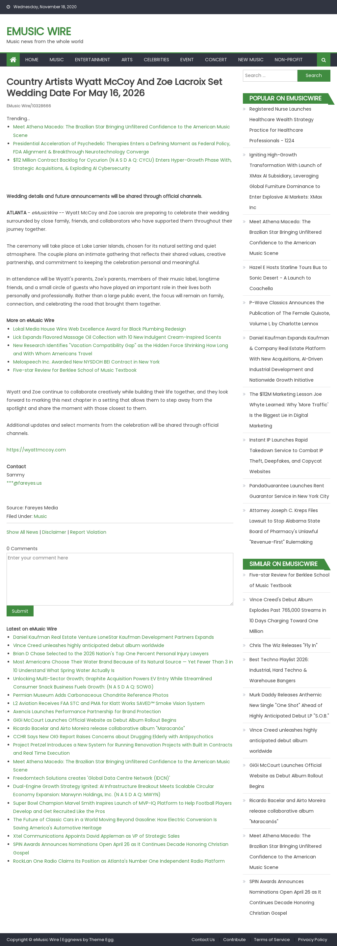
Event (187, 59)
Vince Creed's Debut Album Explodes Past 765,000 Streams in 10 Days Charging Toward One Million (287, 615)
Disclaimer (54, 531)
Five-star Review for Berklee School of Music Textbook (75, 370)
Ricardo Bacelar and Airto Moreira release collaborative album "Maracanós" (99, 728)
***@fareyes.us (24, 482)
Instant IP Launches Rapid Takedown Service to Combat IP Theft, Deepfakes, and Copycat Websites (286, 456)
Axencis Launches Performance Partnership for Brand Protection (87, 711)
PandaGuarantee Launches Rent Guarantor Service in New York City (289, 491)
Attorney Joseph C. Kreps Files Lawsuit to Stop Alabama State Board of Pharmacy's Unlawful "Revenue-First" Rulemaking (284, 526)
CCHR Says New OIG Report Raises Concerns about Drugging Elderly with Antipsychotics (113, 736)
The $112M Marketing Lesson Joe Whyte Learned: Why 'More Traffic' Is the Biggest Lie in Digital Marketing (288, 410)
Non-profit (289, 59)
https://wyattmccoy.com (36, 449)
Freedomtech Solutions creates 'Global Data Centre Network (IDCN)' (91, 777)
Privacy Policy (312, 939)
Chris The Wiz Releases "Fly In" (283, 645)
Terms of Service (272, 939)
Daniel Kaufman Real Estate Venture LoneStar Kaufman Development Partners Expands (113, 637)
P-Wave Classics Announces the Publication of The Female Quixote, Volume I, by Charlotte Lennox (289, 313)
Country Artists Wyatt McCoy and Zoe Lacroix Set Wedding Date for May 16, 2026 (118, 87)
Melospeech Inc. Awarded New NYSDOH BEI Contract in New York (86, 362)
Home (32, 59)
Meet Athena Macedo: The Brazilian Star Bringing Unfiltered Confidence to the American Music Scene (285, 237)
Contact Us (203, 939)
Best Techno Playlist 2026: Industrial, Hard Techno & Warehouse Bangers (279, 670)
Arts (127, 59)
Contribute (234, 939)
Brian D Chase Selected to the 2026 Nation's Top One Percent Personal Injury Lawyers (111, 653)
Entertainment (92, 59)
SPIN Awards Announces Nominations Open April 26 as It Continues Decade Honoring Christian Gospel (285, 897)
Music (57, 59)
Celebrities (156, 59)
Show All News (22, 531)
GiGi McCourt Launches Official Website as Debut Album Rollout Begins (94, 719)
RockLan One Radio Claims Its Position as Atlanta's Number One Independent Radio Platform (119, 860)
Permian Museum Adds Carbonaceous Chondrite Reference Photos (90, 694)
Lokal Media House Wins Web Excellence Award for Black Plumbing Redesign (99, 328)
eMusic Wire (39, 31)
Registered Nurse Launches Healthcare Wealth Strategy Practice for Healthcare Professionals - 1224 (281, 125)
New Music (251, 59)
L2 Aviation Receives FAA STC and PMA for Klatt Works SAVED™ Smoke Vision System (109, 703)
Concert (216, 59)
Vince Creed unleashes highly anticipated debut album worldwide (88, 645)
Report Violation (88, 531)
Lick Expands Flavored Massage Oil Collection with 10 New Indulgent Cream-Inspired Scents (117, 337)
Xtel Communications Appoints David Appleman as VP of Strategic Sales (96, 836)
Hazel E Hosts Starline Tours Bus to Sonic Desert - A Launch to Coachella (288, 278)
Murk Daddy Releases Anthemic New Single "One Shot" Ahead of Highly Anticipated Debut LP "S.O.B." (289, 705)
